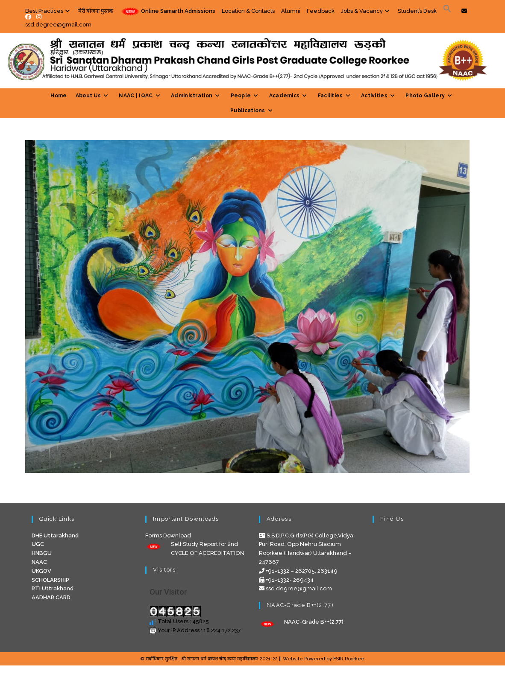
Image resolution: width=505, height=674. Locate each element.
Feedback (321, 11)
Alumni (290, 11)
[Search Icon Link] (447, 11)
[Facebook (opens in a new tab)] (29, 16)
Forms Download (168, 535)
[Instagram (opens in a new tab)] (39, 16)
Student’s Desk (417, 11)
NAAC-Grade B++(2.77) (314, 622)
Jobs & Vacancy (366, 11)
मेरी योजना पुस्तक (95, 11)
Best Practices (48, 11)
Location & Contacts (248, 11)
